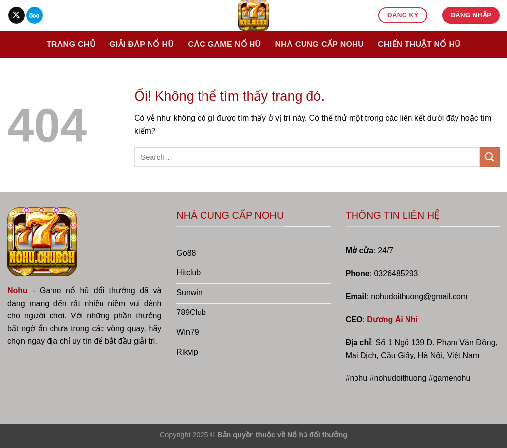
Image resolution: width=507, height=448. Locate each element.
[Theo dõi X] (16, 15)
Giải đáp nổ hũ (141, 44)
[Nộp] (490, 157)
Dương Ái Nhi (392, 319)
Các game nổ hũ (224, 44)
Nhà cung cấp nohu (319, 44)
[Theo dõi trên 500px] (34, 15)
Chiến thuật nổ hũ (419, 44)
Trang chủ (71, 44)
